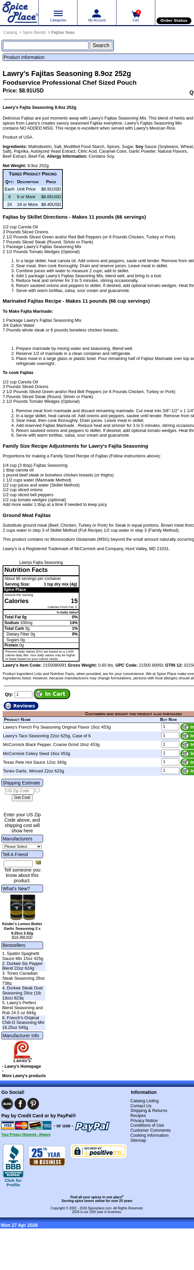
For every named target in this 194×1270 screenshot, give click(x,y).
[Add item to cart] (52, 694)
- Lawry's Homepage (21, 1066)
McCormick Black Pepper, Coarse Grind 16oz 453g (51, 744)
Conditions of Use (147, 1125)
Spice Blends (34, 32)
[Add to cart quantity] (24, 694)
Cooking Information (149, 1135)
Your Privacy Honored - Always (25, 1134)
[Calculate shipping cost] (22, 798)
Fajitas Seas (62, 32)
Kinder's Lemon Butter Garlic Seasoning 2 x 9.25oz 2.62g (22, 928)
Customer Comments (150, 1130)
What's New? (16, 888)
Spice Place (15, 589)
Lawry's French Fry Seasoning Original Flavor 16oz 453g (57, 727)
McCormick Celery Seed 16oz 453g (36, 753)
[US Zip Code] (19, 791)
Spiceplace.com (100, 1208)
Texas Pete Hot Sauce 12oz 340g (34, 762)
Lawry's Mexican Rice (154, 128)
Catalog (10, 32)
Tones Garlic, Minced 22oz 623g (33, 770)
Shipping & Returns (148, 1110)
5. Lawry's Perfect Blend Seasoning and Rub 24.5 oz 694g (22, 1007)
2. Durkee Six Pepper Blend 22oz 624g (22, 966)
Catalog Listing (144, 1100)
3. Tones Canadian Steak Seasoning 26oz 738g (23, 978)
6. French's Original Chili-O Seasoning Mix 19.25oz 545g (23, 1022)
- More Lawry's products (24, 1073)
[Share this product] (38, 862)
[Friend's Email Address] (18, 864)
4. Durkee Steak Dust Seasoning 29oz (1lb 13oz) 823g (22, 992)
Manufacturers (17, 838)
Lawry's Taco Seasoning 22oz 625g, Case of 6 (47, 735)
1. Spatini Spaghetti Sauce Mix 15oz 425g (22, 956)
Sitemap (138, 1140)
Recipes (138, 1115)
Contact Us (140, 1105)
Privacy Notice (144, 1120)
